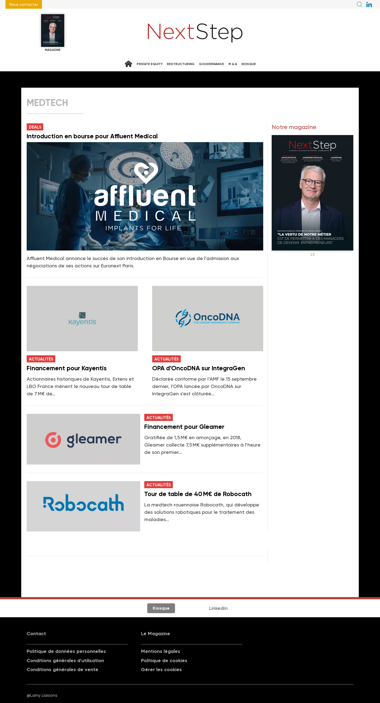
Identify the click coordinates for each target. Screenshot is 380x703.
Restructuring (181, 64)
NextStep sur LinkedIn (369, 4)
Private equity (150, 64)
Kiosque (248, 64)
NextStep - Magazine (195, 32)
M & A (232, 64)
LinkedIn (218, 608)
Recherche (360, 4)
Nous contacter (24, 4)
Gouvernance (211, 64)
